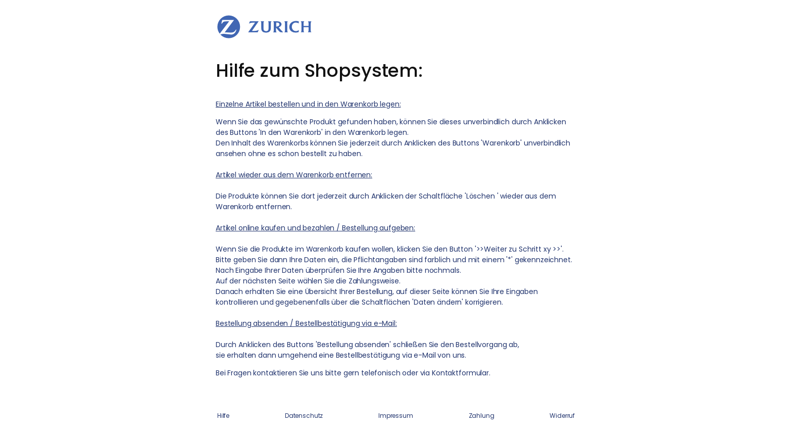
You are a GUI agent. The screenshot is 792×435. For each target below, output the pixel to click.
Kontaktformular (460, 373)
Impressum (395, 415)
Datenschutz (304, 415)
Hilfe (223, 415)
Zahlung (481, 415)
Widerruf (562, 415)
